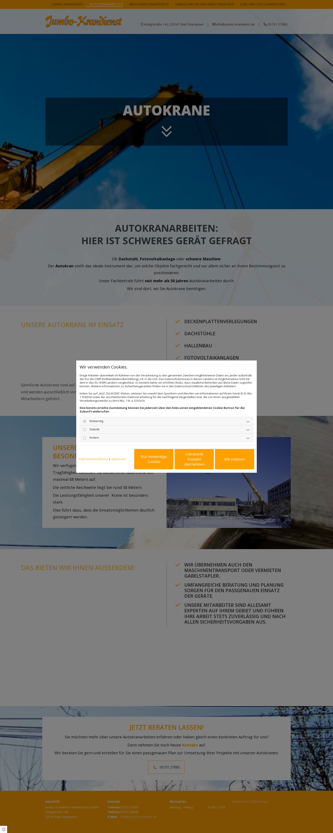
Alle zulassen (234, 459)
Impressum (118, 459)
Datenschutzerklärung (93, 459)
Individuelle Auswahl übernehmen (194, 459)
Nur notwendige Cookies (154, 459)
